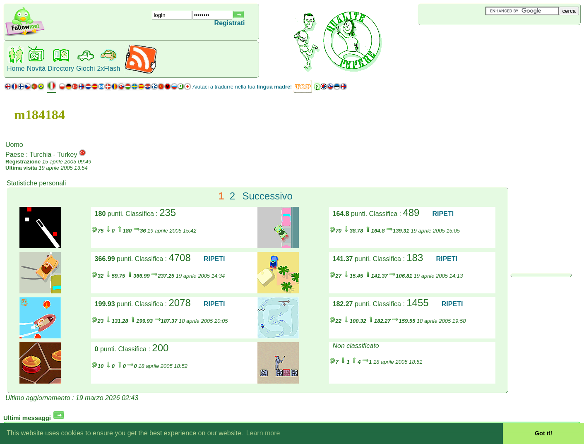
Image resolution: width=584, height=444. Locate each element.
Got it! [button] (543, 433)
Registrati (229, 22)
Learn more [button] (263, 433)
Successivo (267, 196)
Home (16, 68)
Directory (61, 68)
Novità (36, 68)
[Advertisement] (467, 38)
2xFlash (108, 68)
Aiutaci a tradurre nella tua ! (242, 87)
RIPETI (443, 213)
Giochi (85, 68)
